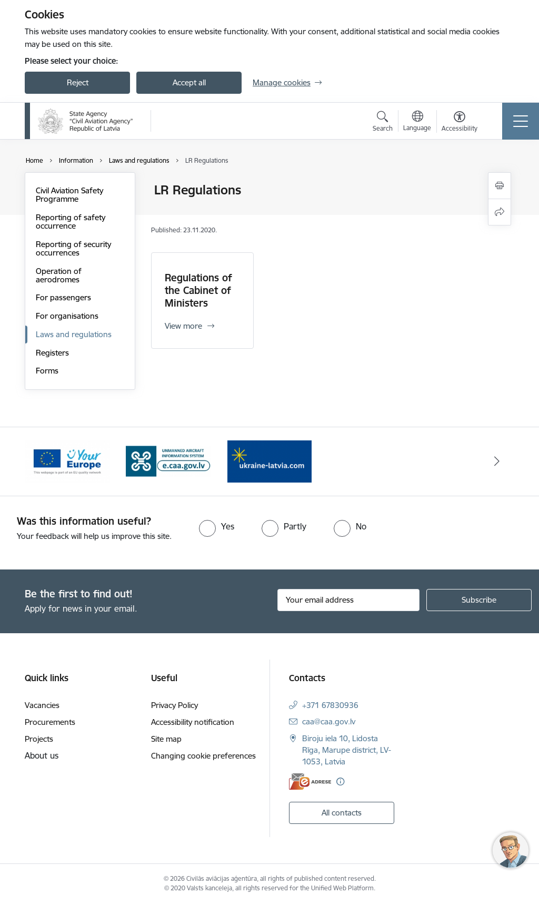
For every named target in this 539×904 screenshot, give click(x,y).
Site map (166, 739)
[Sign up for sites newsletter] (479, 600)
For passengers (63, 297)
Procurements (50, 722)
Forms (47, 371)
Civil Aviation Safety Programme (69, 194)
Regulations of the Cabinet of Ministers (198, 290)
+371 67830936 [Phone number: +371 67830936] (330, 705)
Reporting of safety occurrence (70, 221)
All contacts (342, 813)
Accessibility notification (192, 722)
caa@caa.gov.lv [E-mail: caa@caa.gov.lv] (328, 721)
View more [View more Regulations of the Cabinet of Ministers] (183, 326)
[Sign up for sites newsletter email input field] (348, 600)
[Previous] (42, 461)
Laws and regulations (74, 334)
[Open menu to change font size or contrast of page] (459, 122)
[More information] (340, 781)
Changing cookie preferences (203, 756)
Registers (52, 353)
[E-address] (310, 781)
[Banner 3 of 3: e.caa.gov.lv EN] (168, 461)
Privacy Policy (174, 705)
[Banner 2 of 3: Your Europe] (67, 461)
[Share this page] (499, 212)
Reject (77, 82)
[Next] (497, 461)
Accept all (189, 82)
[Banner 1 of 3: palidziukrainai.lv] (269, 461)
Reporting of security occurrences (73, 248)
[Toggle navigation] (520, 121)
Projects (39, 739)
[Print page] (499, 186)
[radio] (216, 526)
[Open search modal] (382, 122)
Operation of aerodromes (59, 275)
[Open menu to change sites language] (417, 122)
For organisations (67, 316)
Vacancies (42, 705)
